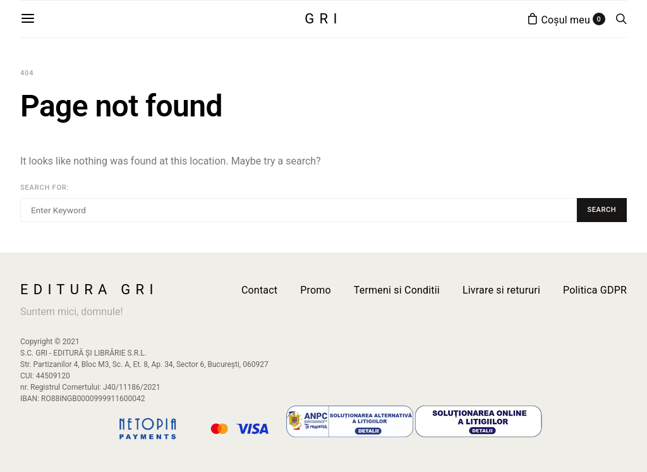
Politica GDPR (595, 290)
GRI (323, 19)
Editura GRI (89, 290)
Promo (315, 290)
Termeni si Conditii (397, 290)
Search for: (44, 187)
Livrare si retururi (501, 290)
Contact (259, 290)
